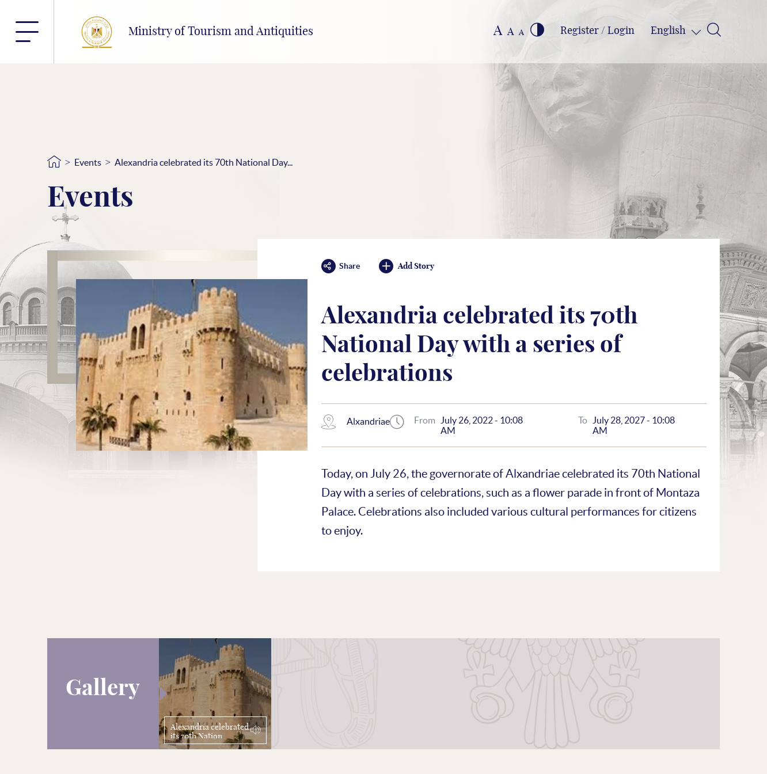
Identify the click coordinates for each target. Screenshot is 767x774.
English (669, 31)
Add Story (406, 266)
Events (87, 162)
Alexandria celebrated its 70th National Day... (204, 162)
